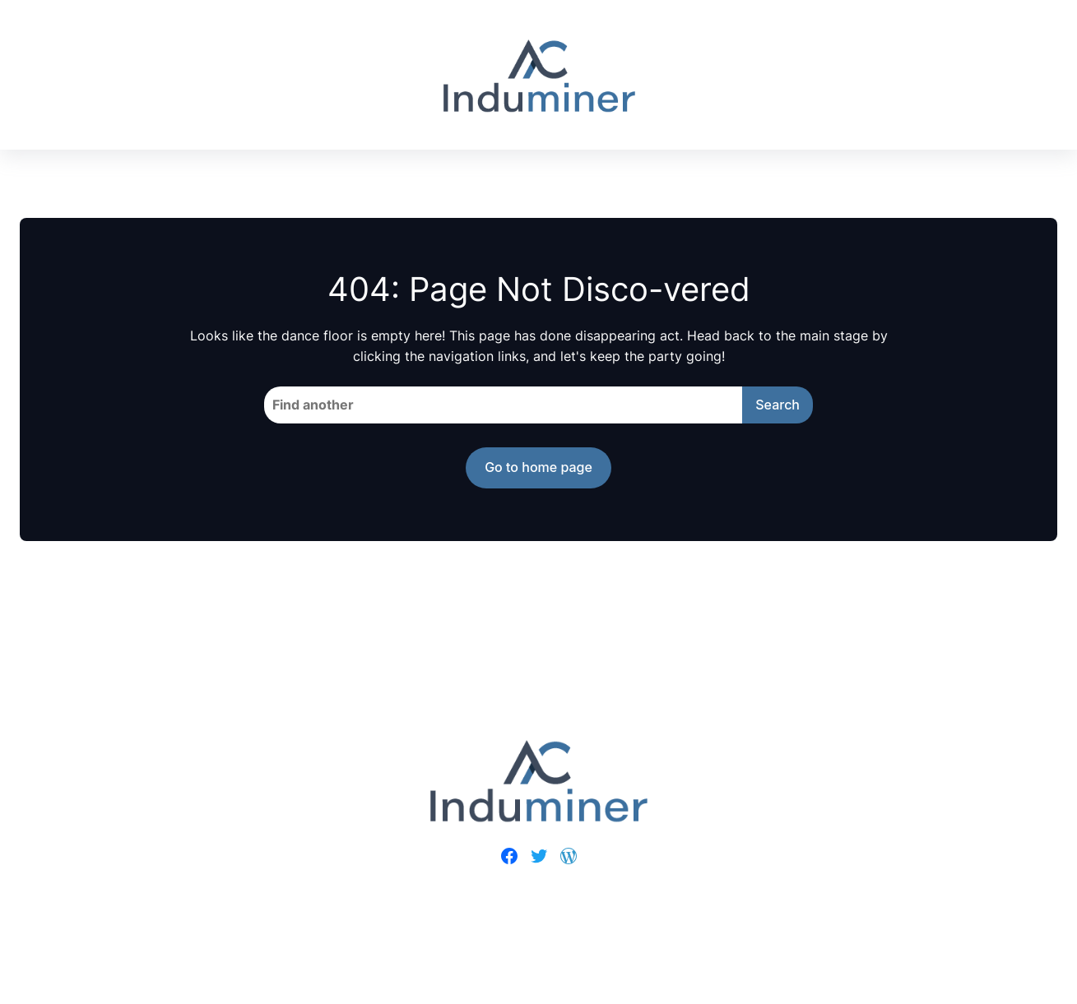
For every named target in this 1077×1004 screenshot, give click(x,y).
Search (777, 404)
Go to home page (538, 467)
